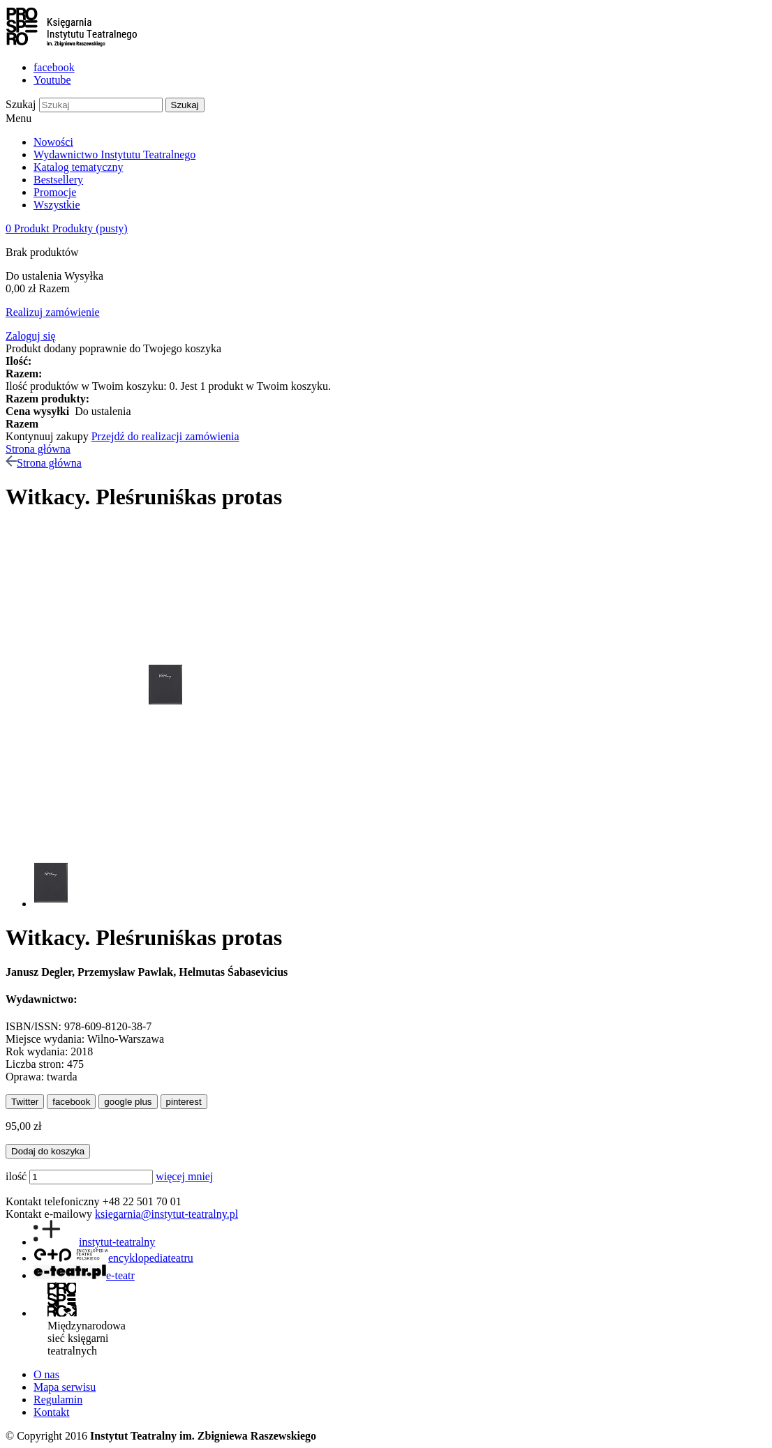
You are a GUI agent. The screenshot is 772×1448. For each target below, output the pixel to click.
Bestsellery (58, 180)
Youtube (52, 80)
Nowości (53, 142)
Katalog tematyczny (78, 167)
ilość (16, 1176)
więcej (172, 1176)
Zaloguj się (31, 336)
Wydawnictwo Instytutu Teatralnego (114, 154)
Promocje (55, 192)
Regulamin (58, 1399)
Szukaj (21, 104)
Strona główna (38, 449)
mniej (200, 1176)
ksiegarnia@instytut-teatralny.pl (166, 1214)
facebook (54, 67)
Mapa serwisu (65, 1387)
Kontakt (52, 1412)
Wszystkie (57, 205)
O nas (46, 1374)
